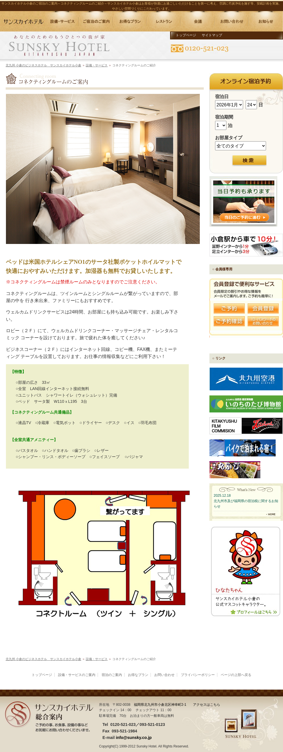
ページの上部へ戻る (236, 675)
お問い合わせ (164, 675)
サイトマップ (212, 35)
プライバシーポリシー (198, 675)
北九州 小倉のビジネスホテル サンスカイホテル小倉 (43, 65)
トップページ (186, 35)
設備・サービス (97, 65)
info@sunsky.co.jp (134, 737)
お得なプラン (138, 675)
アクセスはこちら (206, 705)
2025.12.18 (222, 496)
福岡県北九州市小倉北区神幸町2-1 (160, 705)
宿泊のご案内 (112, 675)
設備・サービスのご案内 (76, 675)
